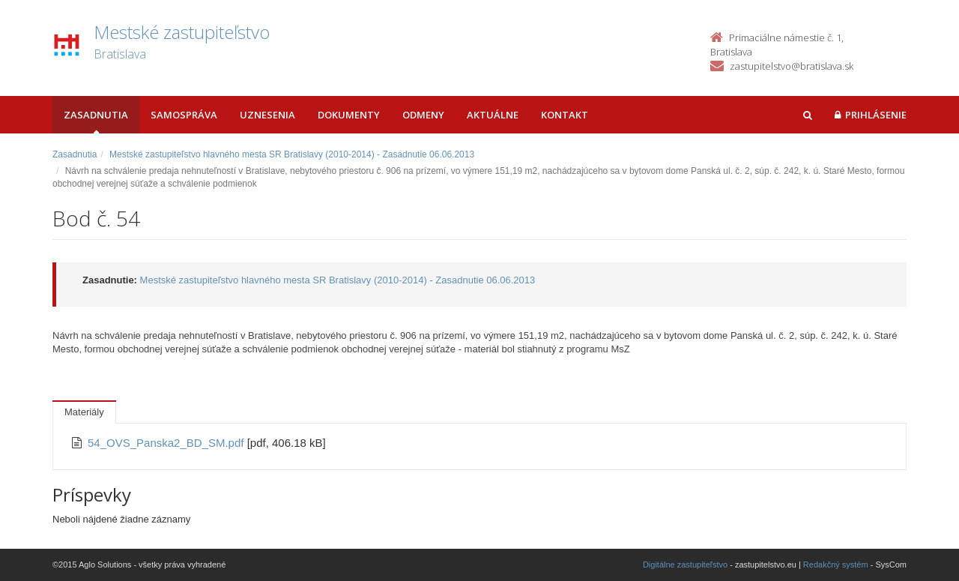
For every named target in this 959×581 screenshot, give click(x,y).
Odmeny (423, 114)
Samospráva (184, 114)
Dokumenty (349, 114)
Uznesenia (267, 114)
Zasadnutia (96, 114)
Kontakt (564, 114)
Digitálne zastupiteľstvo (685, 564)
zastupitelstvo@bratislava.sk (791, 66)
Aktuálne (492, 114)
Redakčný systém (835, 564)
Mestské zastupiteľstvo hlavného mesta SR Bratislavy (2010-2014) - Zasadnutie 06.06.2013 (291, 154)
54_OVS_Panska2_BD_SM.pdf (167, 442)
